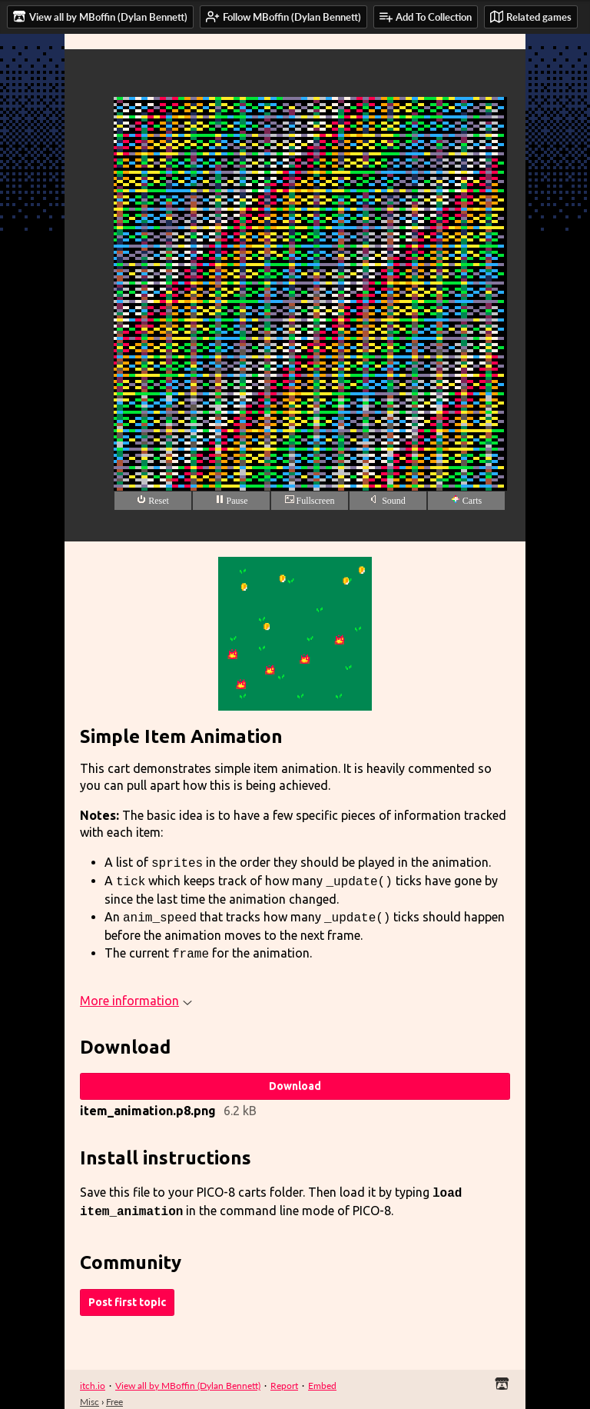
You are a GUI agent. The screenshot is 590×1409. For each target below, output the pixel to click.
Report (284, 1376)
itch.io (92, 1376)
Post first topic (127, 1293)
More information (136, 994)
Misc (89, 1392)
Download (295, 1080)
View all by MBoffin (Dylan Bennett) (187, 1376)
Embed (322, 1376)
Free (114, 1392)
